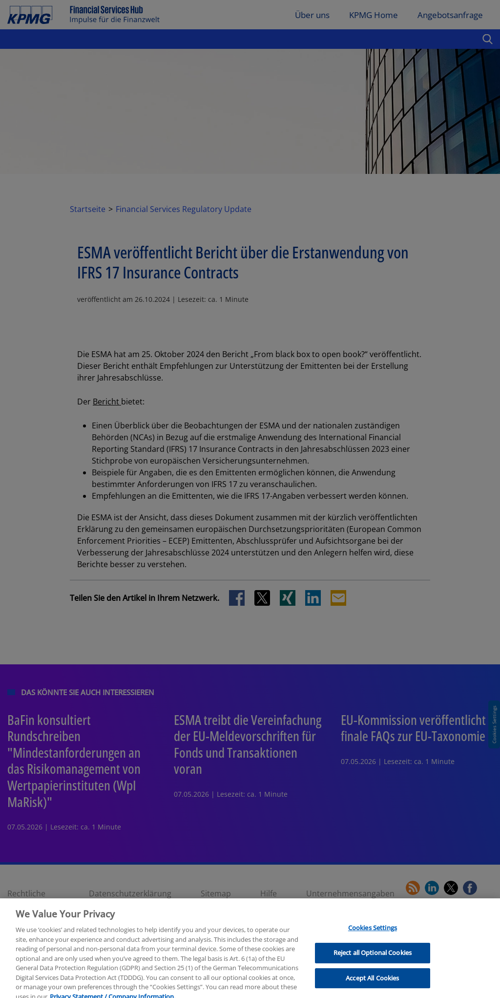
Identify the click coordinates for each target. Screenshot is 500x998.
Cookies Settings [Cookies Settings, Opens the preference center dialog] (372, 934)
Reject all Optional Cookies (372, 959)
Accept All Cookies (372, 983)
